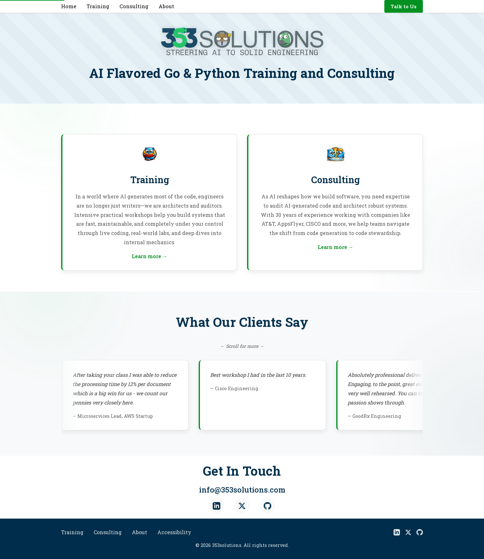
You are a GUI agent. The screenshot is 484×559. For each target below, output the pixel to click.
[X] (408, 532)
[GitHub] (267, 506)
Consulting (133, 6)
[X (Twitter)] (242, 506)
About (166, 6)
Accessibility (174, 532)
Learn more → (149, 256)
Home (68, 6)
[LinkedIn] (216, 506)
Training (98, 6)
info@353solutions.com (242, 490)
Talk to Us (403, 6)
